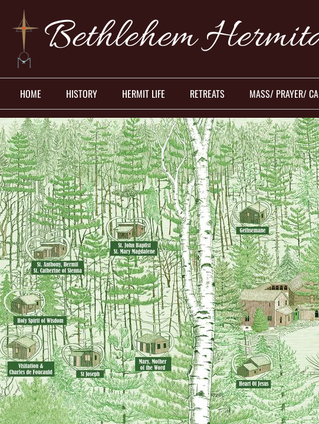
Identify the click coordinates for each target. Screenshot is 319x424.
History (81, 94)
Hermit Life (143, 94)
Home (30, 94)
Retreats (207, 94)
